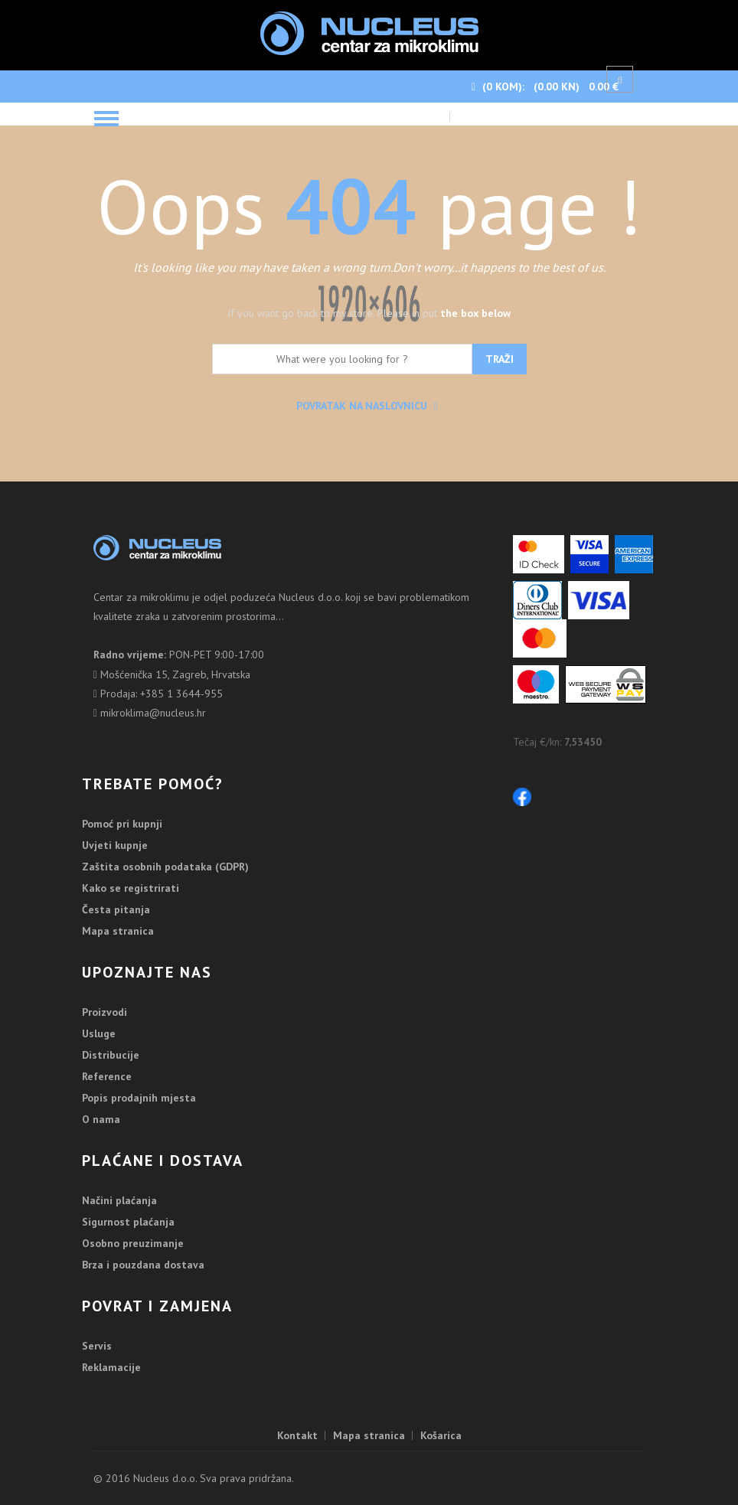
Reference (107, 1076)
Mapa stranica (118, 931)
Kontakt (297, 1435)
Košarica (441, 1435)
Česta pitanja (116, 909)
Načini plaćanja (119, 1200)
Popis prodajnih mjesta (139, 1098)
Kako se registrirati (130, 888)
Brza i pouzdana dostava (143, 1265)
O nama (101, 1119)
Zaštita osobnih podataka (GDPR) (165, 866)
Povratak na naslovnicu (367, 406)
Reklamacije (111, 1367)
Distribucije (110, 1055)
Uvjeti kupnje (115, 845)
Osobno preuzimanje (133, 1243)
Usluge (99, 1033)
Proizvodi (104, 1012)
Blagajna (478, 118)
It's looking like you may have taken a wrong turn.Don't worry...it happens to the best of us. (369, 267)
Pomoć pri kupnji (122, 824)
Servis (97, 1346)
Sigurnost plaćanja (128, 1222)
